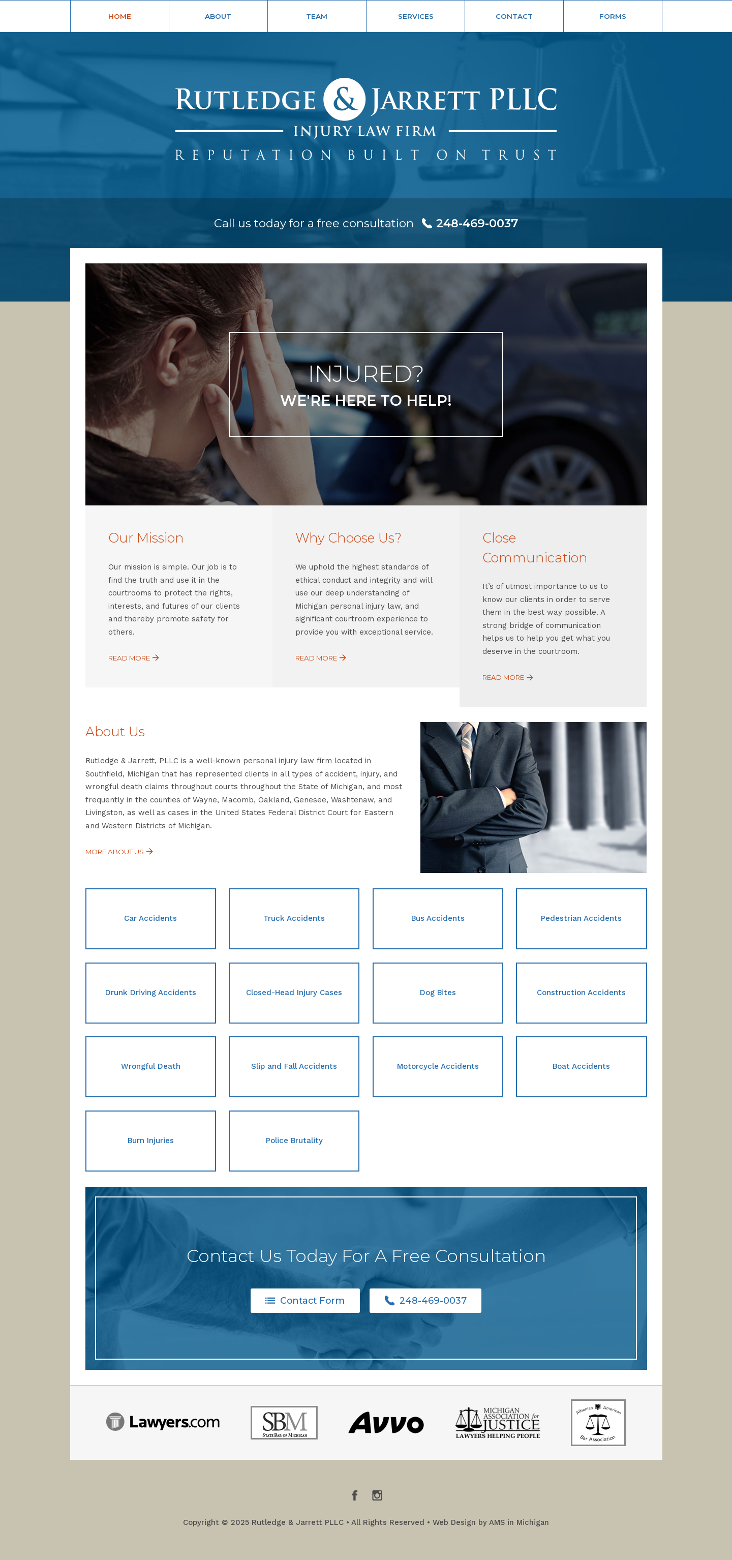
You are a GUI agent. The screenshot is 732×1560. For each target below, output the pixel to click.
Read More (135, 658)
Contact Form (305, 1300)
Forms (612, 16)
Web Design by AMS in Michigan (491, 1522)
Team (316, 16)
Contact (514, 16)
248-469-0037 (427, 1300)
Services (416, 16)
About (218, 16)
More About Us (120, 852)
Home (119, 16)
